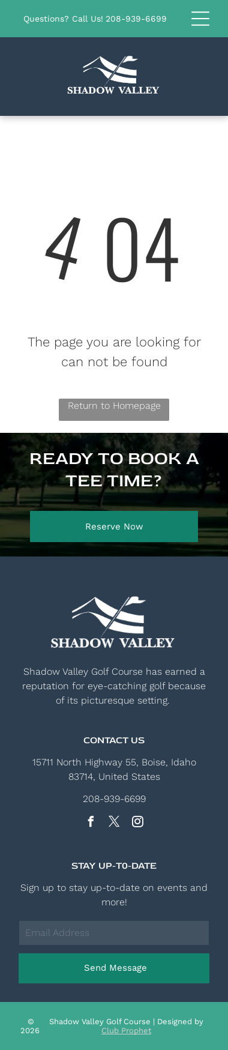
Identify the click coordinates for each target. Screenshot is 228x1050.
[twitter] (114, 823)
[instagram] (137, 823)
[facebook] (90, 823)
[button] (200, 19)
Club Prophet (126, 1030)
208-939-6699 (136, 18)
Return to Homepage (114, 405)
